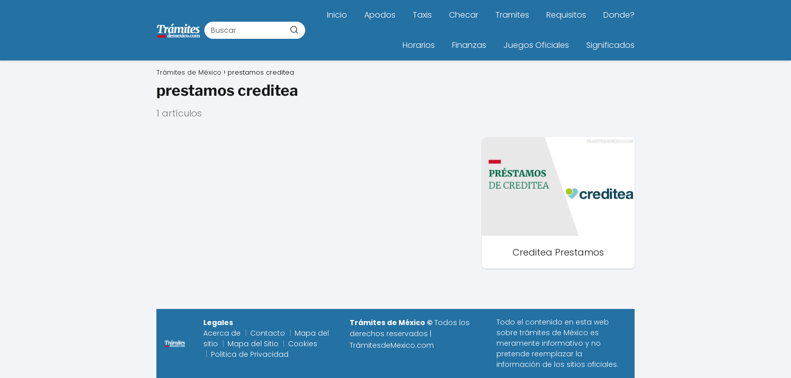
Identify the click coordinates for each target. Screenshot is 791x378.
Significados (610, 45)
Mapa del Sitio (253, 344)
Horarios (419, 45)
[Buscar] (294, 30)
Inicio (337, 15)
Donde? (619, 15)
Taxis (422, 15)
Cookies (302, 344)
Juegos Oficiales (536, 45)
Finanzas (469, 45)
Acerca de (222, 333)
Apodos (380, 15)
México (575, 333)
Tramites (512, 15)
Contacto (267, 333)
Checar (463, 15)
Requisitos (566, 15)
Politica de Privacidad (250, 354)
